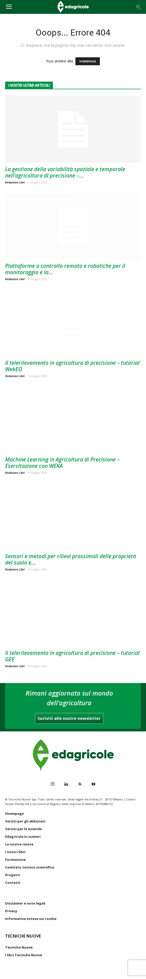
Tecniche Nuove (19, 947)
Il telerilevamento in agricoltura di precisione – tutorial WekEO (72, 366)
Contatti (12, 882)
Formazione (15, 859)
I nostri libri (15, 852)
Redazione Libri (15, 182)
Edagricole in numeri (23, 836)
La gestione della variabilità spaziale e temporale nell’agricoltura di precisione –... (65, 172)
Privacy (11, 911)
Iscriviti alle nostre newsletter (69, 718)
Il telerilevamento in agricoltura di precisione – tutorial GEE (72, 656)
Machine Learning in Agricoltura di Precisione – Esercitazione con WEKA (62, 462)
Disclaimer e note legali (25, 903)
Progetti (12, 875)
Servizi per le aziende (23, 829)
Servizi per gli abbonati (25, 821)
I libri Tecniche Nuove (23, 955)
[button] (139, 7)
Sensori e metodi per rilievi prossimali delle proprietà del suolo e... (70, 559)
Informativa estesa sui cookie (30, 918)
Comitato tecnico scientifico (29, 867)
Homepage (14, 813)
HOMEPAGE (87, 61)
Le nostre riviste (19, 844)
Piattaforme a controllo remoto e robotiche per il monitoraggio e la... (65, 269)
